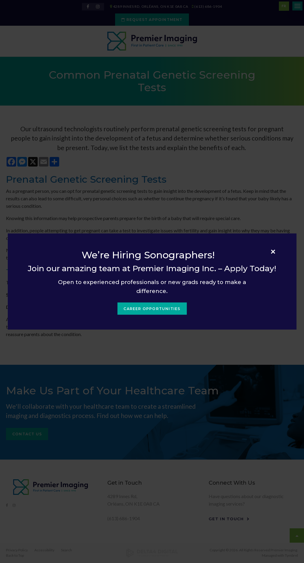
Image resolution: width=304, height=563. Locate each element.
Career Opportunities (151, 308)
